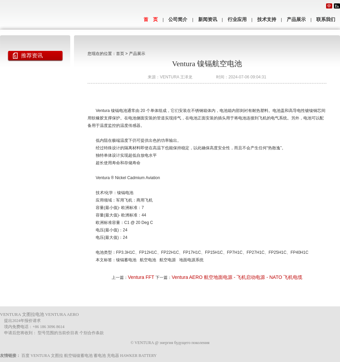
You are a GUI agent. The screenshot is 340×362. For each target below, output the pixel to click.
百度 (25, 355)
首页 (120, 53)
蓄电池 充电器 (106, 355)
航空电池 (148, 260)
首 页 (151, 19)
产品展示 (296, 19)
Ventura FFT (141, 277)
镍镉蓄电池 (126, 260)
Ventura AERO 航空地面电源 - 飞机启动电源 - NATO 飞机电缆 (237, 277)
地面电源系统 (191, 260)
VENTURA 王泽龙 (176, 77)
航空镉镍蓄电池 (78, 355)
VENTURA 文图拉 (47, 355)
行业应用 (237, 19)
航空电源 (167, 260)
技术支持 (266, 19)
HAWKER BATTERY (138, 355)
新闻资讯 (207, 19)
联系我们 (325, 19)
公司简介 (177, 19)
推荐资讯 (32, 55)
